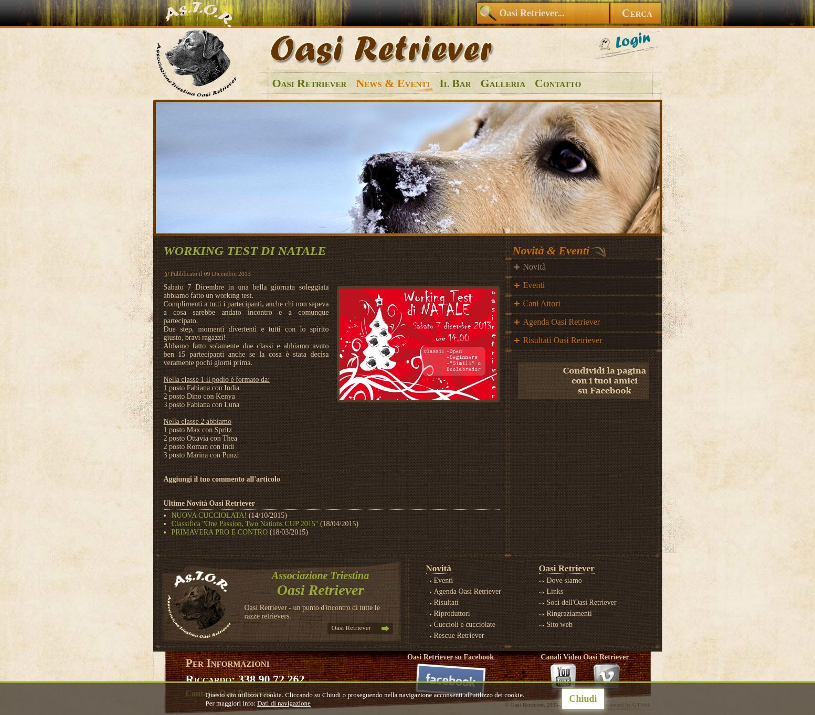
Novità (534, 266)
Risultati (446, 602)
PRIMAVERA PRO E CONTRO (220, 532)
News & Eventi (393, 83)
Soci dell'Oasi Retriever (582, 602)
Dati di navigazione (284, 703)
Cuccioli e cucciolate (464, 624)
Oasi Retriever (309, 83)
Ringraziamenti (569, 613)
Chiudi (583, 698)
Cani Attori (542, 303)
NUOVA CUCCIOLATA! (209, 515)
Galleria (503, 83)
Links (555, 591)
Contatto (558, 83)
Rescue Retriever (459, 635)
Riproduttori (452, 613)
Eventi (534, 285)
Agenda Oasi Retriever (561, 321)
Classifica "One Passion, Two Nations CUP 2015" (245, 524)
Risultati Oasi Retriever (562, 340)
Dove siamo (564, 580)
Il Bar (455, 83)
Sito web (560, 624)
